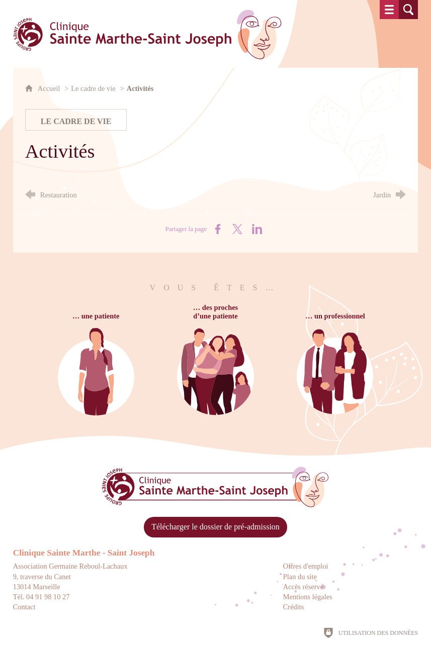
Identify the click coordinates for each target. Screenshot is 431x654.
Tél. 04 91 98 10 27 (41, 597)
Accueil (50, 88)
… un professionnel (334, 316)
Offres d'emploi (305, 566)
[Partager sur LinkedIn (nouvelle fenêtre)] (257, 229)
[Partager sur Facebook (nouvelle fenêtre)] (217, 229)
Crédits (293, 607)
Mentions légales (307, 597)
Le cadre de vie (93, 88)
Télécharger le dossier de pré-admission (215, 526)
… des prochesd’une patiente (215, 311)
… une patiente (97, 316)
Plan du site (300, 577)
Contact (24, 607)
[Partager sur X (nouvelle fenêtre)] (237, 229)
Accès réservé (303, 587)
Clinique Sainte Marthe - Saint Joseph (84, 553)
